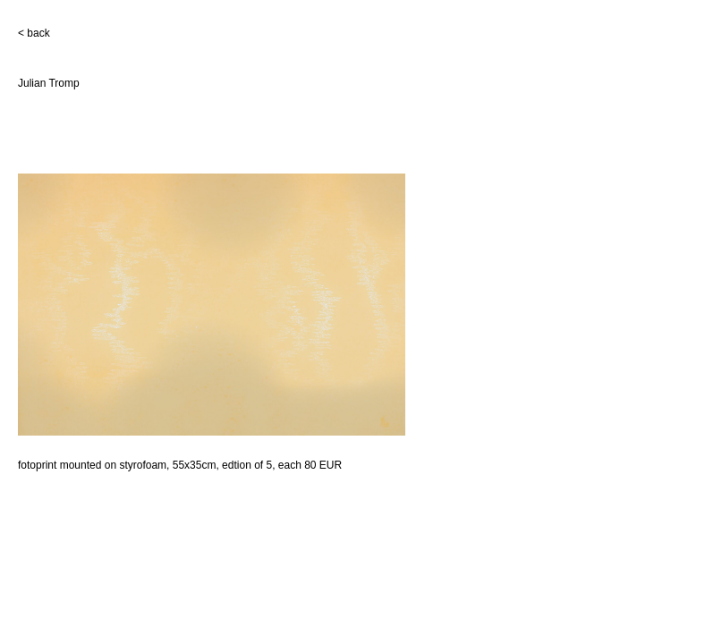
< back (34, 33)
